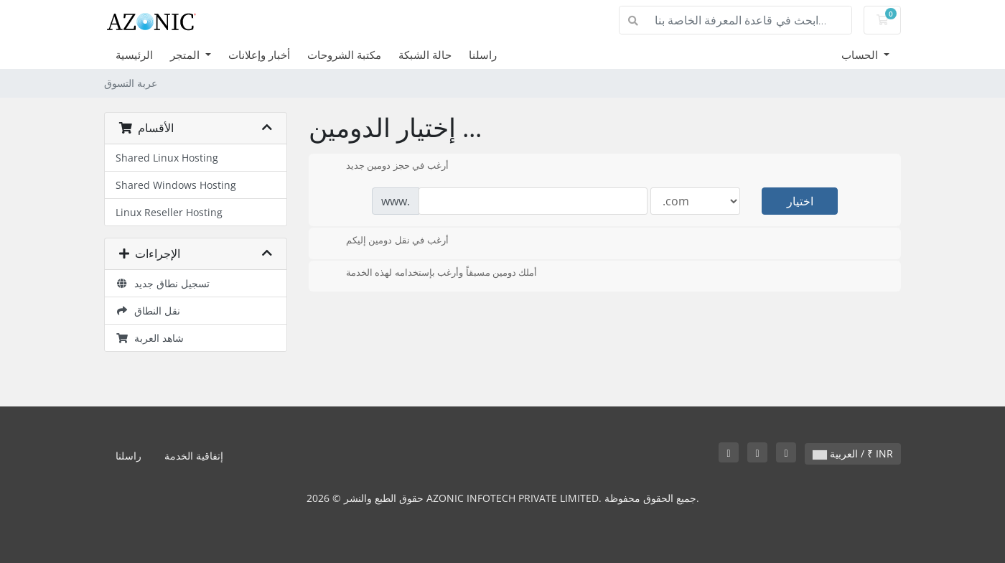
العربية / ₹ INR (853, 453)
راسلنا (483, 54)
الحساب (861, 54)
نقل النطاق (148, 310)
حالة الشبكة (425, 54)
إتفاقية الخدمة (193, 455)
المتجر (186, 54)
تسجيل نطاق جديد (163, 283)
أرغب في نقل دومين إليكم (386, 241)
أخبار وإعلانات (259, 54)
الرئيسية (134, 54)
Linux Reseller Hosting (169, 212)
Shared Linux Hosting (167, 157)
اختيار (800, 201)
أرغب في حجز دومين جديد (386, 167)
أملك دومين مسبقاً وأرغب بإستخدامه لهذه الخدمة (430, 274)
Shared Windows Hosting (176, 185)
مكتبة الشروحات (344, 54)
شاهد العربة (150, 338)
